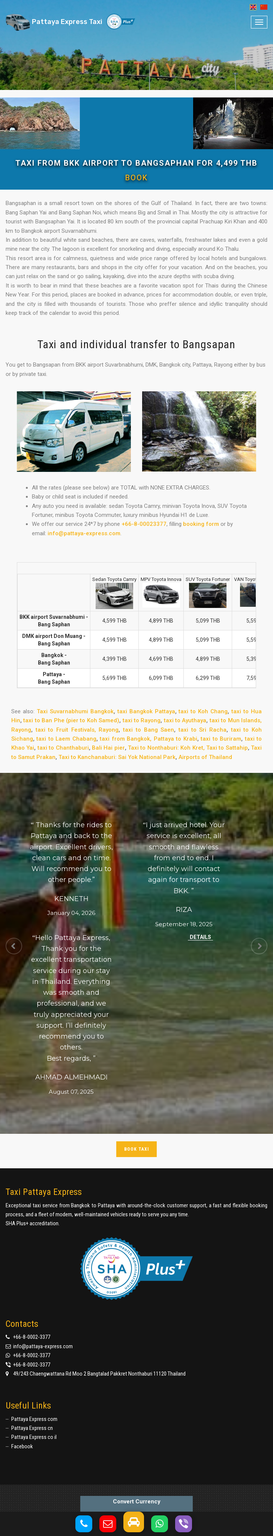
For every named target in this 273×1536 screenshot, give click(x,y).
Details (200, 937)
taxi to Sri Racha (202, 729)
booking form (201, 524)
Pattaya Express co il (34, 1437)
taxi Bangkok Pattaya (146, 711)
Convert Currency (136, 1501)
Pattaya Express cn (32, 1428)
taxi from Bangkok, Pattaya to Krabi (148, 738)
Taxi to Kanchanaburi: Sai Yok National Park (117, 757)
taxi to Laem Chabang (66, 738)
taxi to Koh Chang (203, 711)
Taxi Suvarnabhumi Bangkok (75, 711)
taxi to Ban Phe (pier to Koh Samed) (71, 720)
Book (136, 177)
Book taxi (136, 1149)
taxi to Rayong (142, 720)
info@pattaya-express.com (84, 533)
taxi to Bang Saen (148, 729)
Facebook (22, 1446)
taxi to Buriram (221, 738)
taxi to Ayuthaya (185, 720)
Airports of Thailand (205, 757)
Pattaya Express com (34, 1419)
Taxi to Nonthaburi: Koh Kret (165, 747)
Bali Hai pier (108, 747)
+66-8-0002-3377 (31, 1337)
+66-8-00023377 (144, 524)
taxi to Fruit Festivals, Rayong (77, 729)
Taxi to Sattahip (227, 747)
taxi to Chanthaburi (63, 747)
